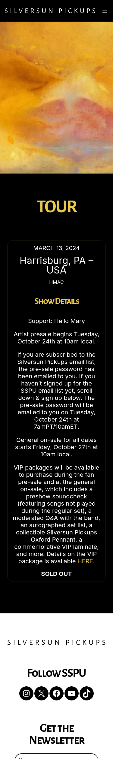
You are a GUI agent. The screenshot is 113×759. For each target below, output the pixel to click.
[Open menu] (104, 10)
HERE (85, 561)
